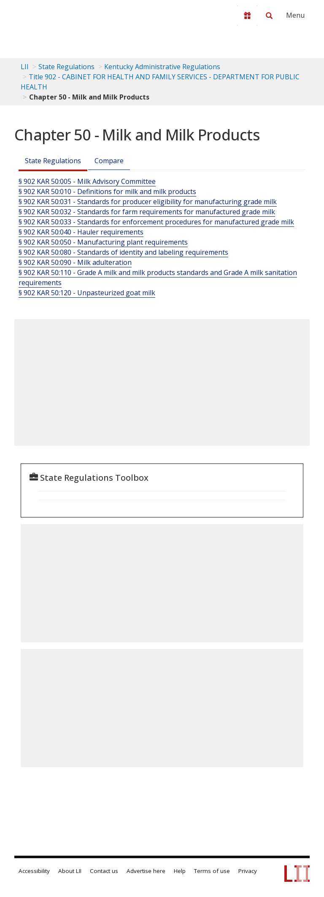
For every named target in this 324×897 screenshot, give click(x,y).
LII (25, 66)
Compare (109, 160)
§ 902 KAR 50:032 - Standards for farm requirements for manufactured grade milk (147, 211)
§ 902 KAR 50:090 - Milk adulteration (75, 262)
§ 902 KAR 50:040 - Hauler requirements (81, 232)
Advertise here (146, 871)
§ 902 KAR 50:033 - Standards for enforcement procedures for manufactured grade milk (156, 221)
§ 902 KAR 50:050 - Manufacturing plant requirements (103, 242)
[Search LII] (269, 15)
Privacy (247, 871)
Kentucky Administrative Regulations (162, 66)
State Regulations (66, 66)
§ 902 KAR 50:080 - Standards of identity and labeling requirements (123, 252)
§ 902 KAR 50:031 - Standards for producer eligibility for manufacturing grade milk (148, 201)
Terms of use (212, 871)
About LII (69, 871)
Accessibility (34, 871)
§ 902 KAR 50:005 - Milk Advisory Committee (87, 181)
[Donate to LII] (247, 15)
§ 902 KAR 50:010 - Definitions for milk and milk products (107, 191)
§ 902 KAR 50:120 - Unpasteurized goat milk (87, 292)
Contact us (104, 871)
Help (180, 871)
